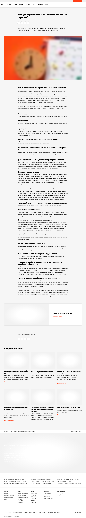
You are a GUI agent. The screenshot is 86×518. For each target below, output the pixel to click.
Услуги (15, 4)
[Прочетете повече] (16, 368)
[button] (76, 431)
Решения (28, 4)
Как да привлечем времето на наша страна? (24, 431)
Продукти (9, 4)
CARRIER (17, 516)
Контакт (21, 4)
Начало (6, 431)
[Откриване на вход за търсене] (81, 4)
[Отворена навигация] (2, 4)
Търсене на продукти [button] (43, 4)
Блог (34, 4)
